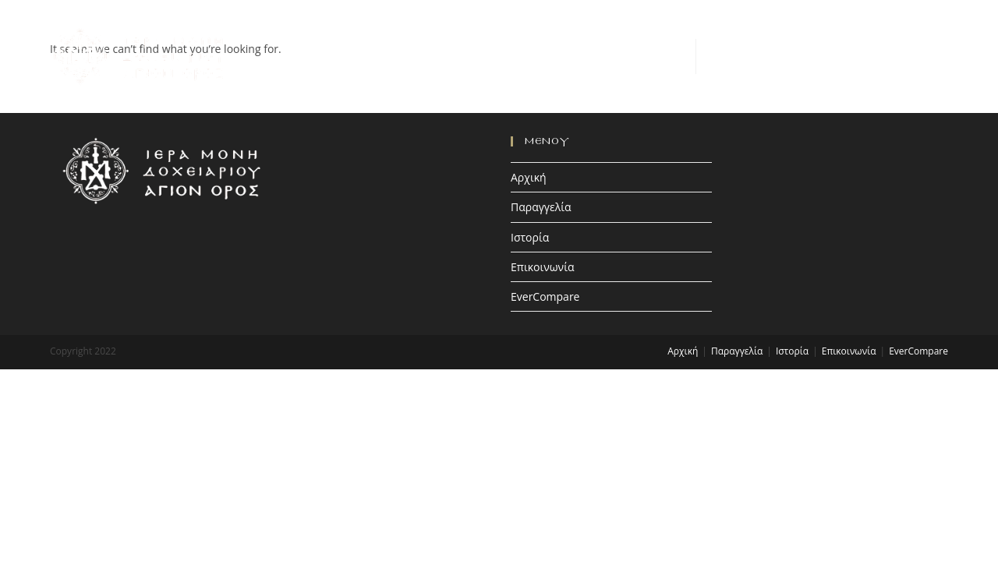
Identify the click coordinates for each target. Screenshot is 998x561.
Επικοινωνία (542, 266)
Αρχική (529, 177)
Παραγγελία (541, 206)
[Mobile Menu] (935, 55)
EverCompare (545, 296)
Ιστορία (530, 237)
